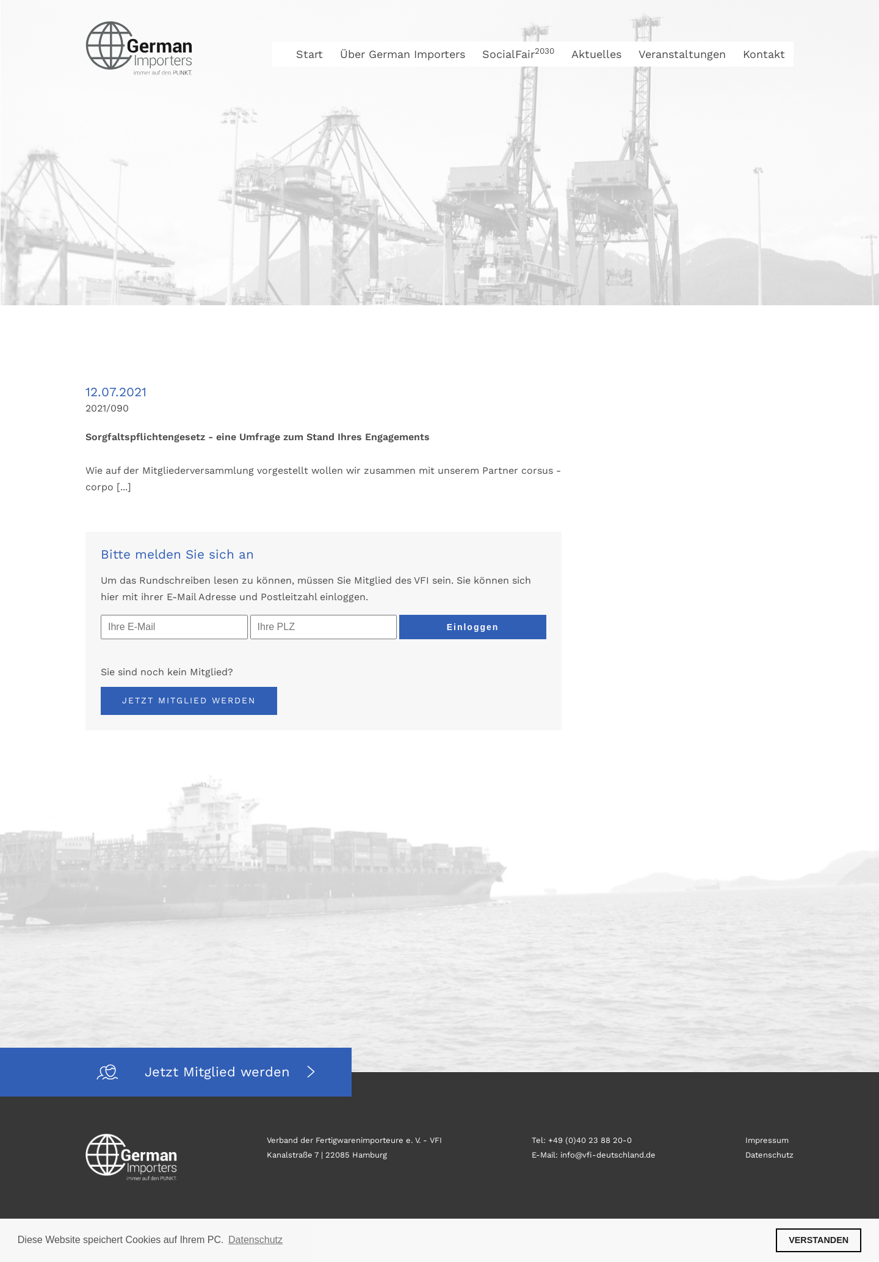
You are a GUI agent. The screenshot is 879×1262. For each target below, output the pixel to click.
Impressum (767, 1140)
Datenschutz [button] (255, 1240)
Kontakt (764, 54)
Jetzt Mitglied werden (189, 700)
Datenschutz (769, 1154)
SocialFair (518, 54)
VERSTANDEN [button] (818, 1240)
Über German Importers (402, 54)
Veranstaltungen (682, 54)
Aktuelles (596, 54)
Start (309, 54)
